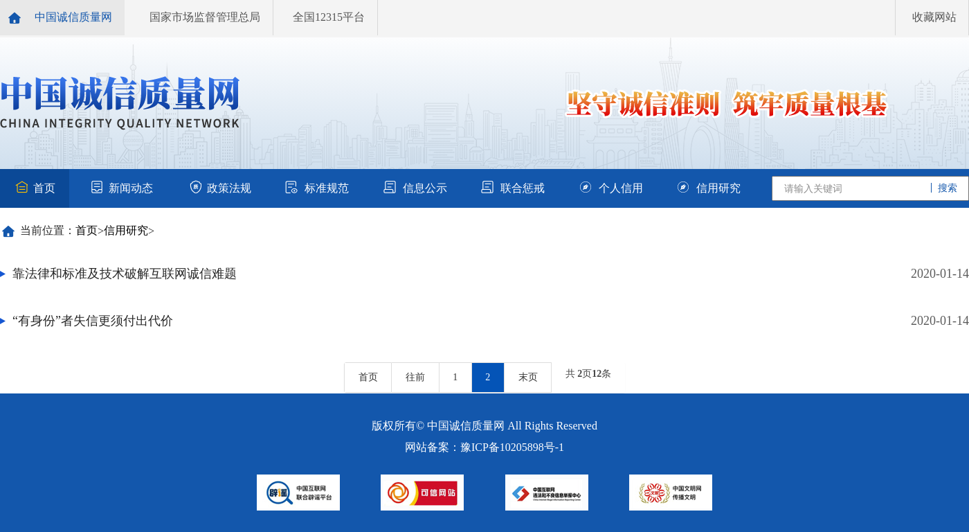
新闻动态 (121, 188)
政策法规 (219, 188)
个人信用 (611, 188)
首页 (34, 188)
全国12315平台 (329, 17)
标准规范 (317, 188)
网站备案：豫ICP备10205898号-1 (484, 447)
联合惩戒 (513, 188)
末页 (528, 377)
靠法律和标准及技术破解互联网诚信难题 (124, 274)
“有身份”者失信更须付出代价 (92, 321)
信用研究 (709, 188)
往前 (415, 377)
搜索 (947, 188)
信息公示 (415, 188)
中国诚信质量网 (73, 17)
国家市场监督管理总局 (205, 17)
